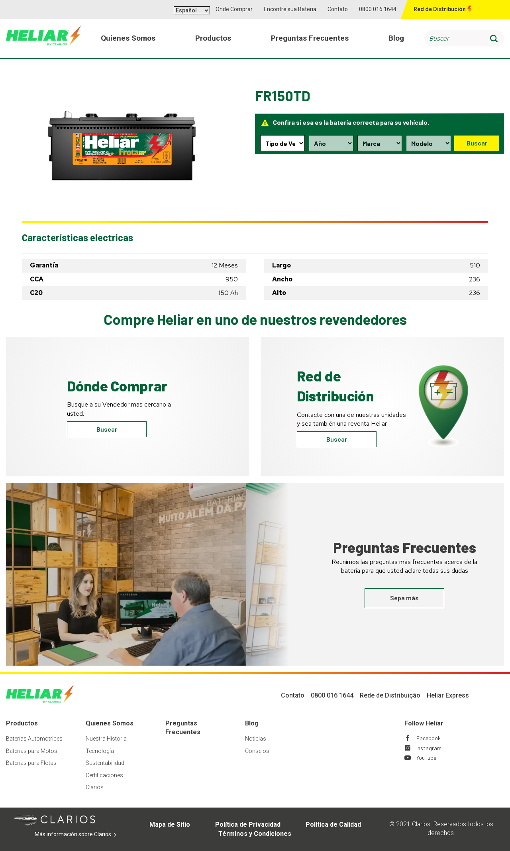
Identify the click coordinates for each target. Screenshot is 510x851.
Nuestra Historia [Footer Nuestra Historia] (106, 738)
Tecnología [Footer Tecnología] (100, 751)
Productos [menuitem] (214, 39)
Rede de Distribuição (390, 695)
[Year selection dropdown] (331, 143)
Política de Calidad (333, 824)
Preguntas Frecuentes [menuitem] (310, 39)
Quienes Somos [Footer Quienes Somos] (109, 723)
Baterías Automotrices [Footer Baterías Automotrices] (34, 738)
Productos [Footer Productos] (22, 723)
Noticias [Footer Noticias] (255, 738)
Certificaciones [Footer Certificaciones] (104, 775)
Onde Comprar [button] (234, 9)
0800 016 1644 (377, 9)
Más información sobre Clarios (80, 835)
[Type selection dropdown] (282, 143)
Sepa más (404, 597)
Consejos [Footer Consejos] (257, 751)
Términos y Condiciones (254, 833)
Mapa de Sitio (169, 824)
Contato (338, 9)
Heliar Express (448, 695)
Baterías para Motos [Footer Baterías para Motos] (31, 751)
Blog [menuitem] (396, 39)
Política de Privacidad (247, 824)
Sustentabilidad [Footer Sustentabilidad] (105, 763)
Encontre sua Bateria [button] (290, 9)
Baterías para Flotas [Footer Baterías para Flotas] (31, 763)
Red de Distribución (440, 9)
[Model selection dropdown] (428, 143)
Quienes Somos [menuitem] (129, 39)
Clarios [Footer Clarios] (95, 787)
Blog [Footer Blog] (252, 723)
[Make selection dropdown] (379, 143)
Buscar (476, 143)
